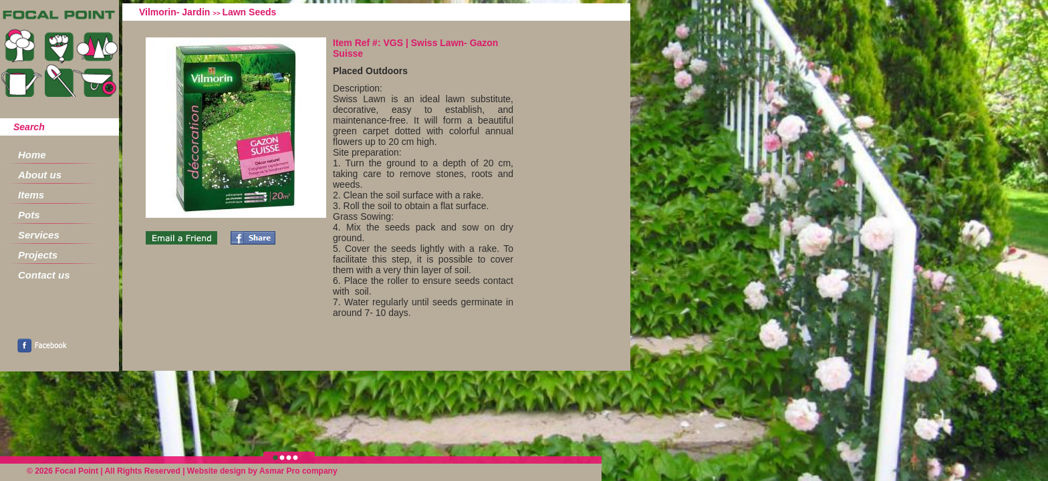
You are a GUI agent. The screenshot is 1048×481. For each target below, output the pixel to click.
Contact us (44, 275)
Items (31, 194)
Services (38, 234)
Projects (37, 255)
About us (39, 174)
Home (32, 154)
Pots (29, 214)
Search (29, 127)
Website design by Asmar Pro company (262, 471)
